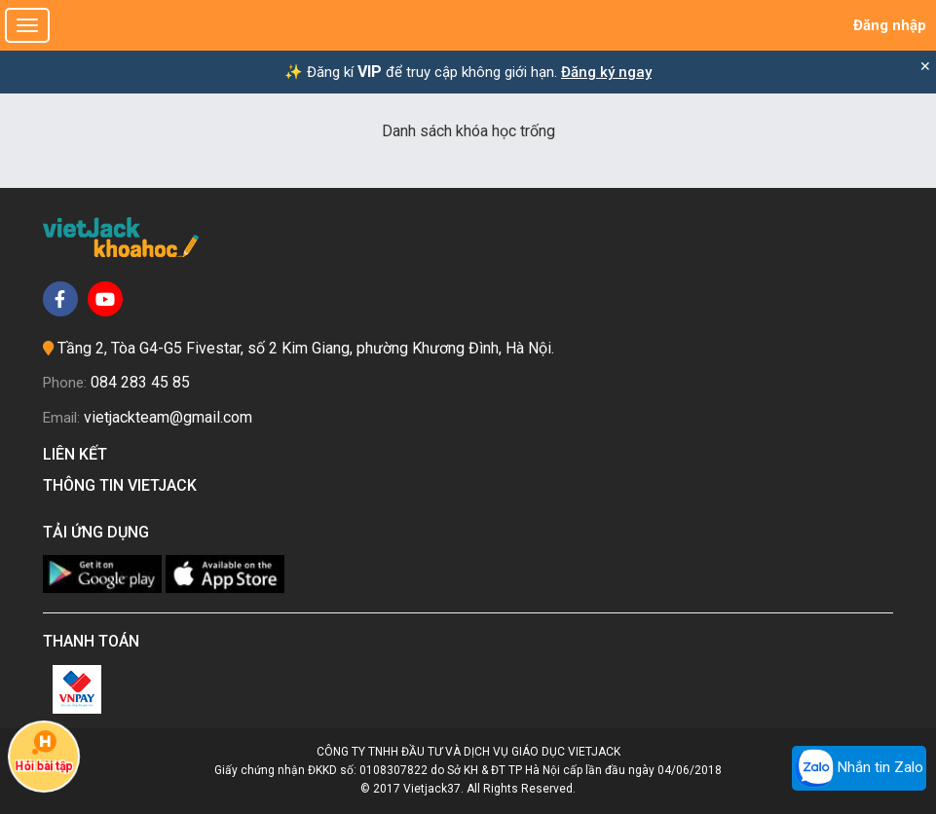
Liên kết (79, 454)
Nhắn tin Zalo (859, 768)
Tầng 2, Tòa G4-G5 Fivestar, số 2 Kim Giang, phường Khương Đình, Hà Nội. (305, 348)
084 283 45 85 (140, 382)
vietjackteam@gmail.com (168, 417)
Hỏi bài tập (44, 751)
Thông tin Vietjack (124, 485)
